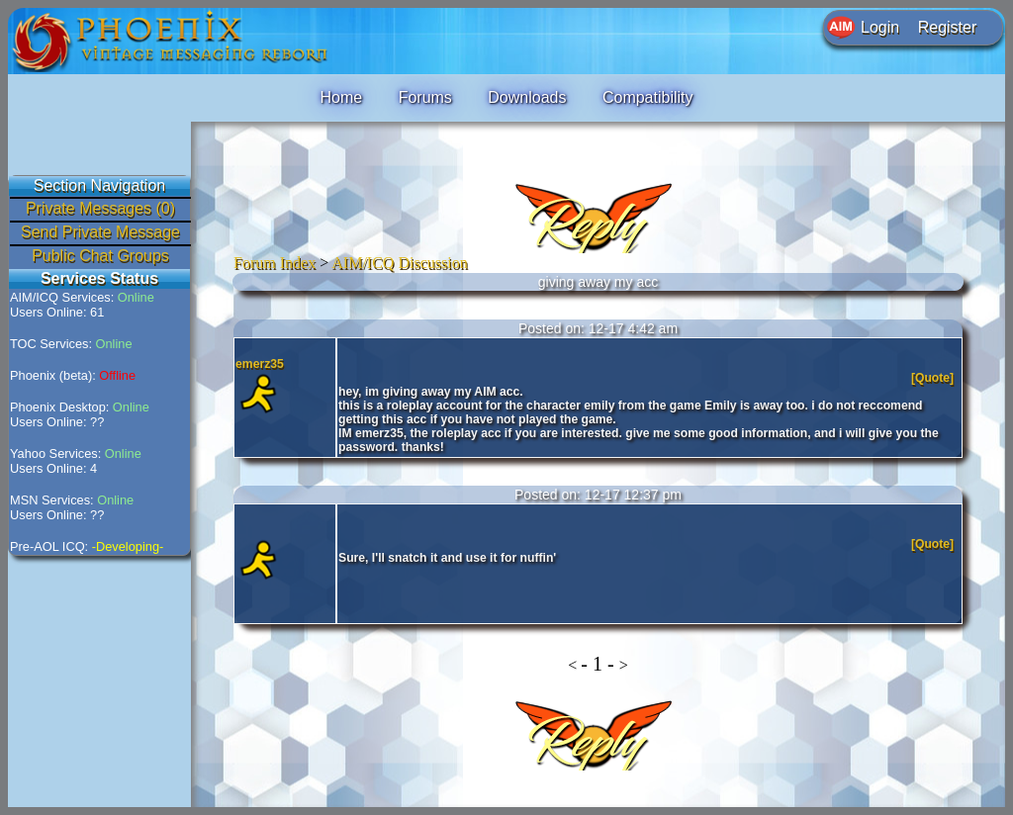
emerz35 (259, 364)
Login (880, 27)
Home (341, 97)
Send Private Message (100, 232)
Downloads (527, 97)
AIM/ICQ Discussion (399, 262)
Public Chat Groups (100, 255)
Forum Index (274, 262)
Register (947, 27)
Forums (425, 97)
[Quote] (934, 378)
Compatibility (647, 97)
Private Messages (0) (100, 208)
